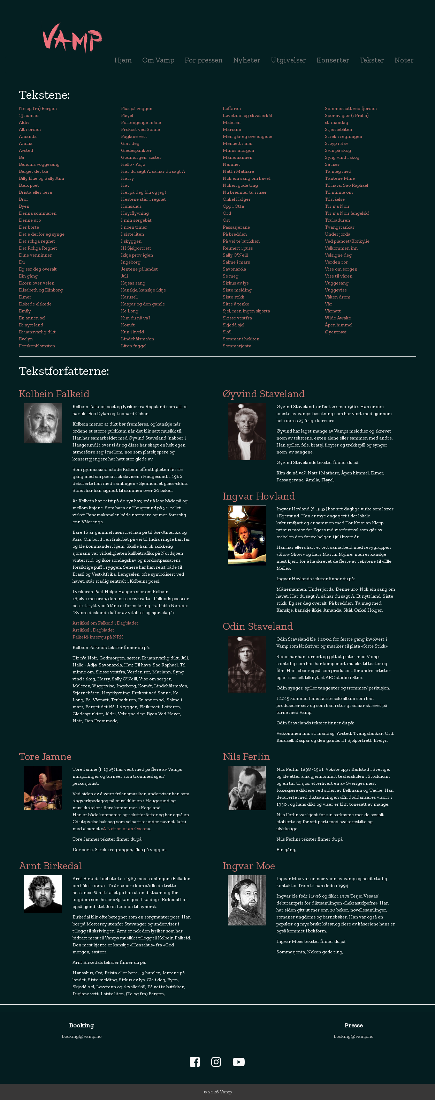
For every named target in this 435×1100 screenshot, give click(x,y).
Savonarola (234, 269)
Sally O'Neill (235, 255)
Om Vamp (158, 60)
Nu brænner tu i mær (245, 192)
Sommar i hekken (241, 339)
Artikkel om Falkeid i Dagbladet (105, 623)
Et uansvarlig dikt (37, 332)
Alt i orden (30, 129)
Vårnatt (333, 311)
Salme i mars (236, 262)
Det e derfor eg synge (41, 234)
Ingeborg (130, 262)
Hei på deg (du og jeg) (143, 192)
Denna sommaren (37, 213)
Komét (128, 325)
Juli (124, 276)
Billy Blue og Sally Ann (41, 178)
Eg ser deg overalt (38, 269)
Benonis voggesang (39, 164)
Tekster (372, 60)
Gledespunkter (136, 150)
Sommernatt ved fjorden (351, 108)
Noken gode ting (240, 185)
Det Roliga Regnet (38, 248)
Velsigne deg (338, 255)
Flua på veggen (136, 108)
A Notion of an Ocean (125, 829)
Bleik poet (29, 185)
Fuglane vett (134, 136)
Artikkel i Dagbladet (93, 630)
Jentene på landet (139, 269)
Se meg (230, 276)
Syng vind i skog (342, 157)
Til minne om (339, 192)
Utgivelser (288, 60)
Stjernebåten (338, 129)
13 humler (29, 115)
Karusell (129, 297)
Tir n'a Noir (337, 206)
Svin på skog (338, 150)
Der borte (29, 227)
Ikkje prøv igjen (137, 255)
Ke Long (129, 311)
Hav (125, 185)
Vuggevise (336, 290)
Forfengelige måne (141, 122)
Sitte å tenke (236, 304)
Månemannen (237, 157)
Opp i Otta (233, 206)
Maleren (232, 122)
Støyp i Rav (336, 143)
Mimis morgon (238, 150)
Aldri (24, 122)
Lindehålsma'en (137, 339)
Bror (23, 199)
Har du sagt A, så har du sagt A (153, 171)
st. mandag (336, 122)
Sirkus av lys (236, 283)
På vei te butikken (241, 241)
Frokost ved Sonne (140, 129)
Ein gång (28, 276)
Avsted (26, 150)
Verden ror (336, 262)
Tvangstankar (339, 227)
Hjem (123, 60)
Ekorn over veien (36, 283)
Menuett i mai (237, 143)
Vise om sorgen (341, 269)
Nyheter (249, 59)
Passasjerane (236, 227)
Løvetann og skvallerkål (247, 115)
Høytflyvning (135, 213)
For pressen (204, 60)
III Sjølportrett (136, 248)
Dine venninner (35, 255)
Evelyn (26, 339)
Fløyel (127, 115)
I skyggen (131, 241)
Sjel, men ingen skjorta (246, 311)
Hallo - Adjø (133, 164)
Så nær (332, 164)
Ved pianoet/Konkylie (347, 241)
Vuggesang (337, 283)
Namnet (231, 164)
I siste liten (132, 234)
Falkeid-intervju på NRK (97, 637)
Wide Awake (338, 318)
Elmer (25, 297)
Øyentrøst (335, 332)
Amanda (28, 136)
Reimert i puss (238, 248)
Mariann (232, 129)
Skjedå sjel (233, 325)
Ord (227, 213)
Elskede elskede (35, 304)
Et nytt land (31, 325)
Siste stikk (233, 297)
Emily (25, 311)
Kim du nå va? (135, 318)
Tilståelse (335, 199)
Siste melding (237, 290)
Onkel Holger (237, 199)
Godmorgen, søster (141, 157)
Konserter (332, 60)
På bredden (235, 234)
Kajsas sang (133, 283)
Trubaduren (337, 220)
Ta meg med (338, 171)
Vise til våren (338, 276)
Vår (328, 304)
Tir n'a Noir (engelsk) (347, 213)
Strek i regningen (343, 136)
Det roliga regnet (37, 241)
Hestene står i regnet (143, 199)
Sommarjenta (237, 346)
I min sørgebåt (136, 220)
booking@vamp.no (81, 1036)
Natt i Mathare (238, 171)
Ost (226, 220)
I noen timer (134, 227)
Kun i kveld (132, 332)
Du (22, 262)
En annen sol (32, 318)
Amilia (25, 143)
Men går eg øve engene (247, 136)
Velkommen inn (341, 248)
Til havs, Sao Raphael (346, 185)
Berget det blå (33, 171)
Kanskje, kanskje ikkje (143, 290)
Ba (21, 157)
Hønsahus (131, 206)
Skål (227, 332)
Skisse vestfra (237, 318)
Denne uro (30, 220)
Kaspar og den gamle (143, 304)
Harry (127, 178)
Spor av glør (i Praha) (346, 115)
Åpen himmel (338, 325)
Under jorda (337, 234)
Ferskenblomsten (37, 346)
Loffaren (232, 108)
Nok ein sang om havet (246, 178)
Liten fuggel (133, 346)
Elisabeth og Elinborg (41, 290)
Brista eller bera (35, 192)
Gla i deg (130, 143)
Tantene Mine (340, 178)
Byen (24, 206)
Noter (404, 60)
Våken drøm (337, 297)
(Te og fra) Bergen (38, 108)
